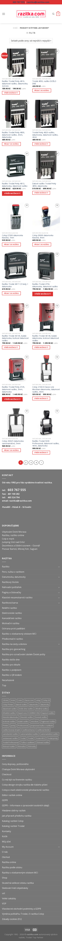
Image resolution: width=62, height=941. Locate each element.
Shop (4, 877)
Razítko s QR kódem (12, 675)
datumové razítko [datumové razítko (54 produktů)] (10, 708)
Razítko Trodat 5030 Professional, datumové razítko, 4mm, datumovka (45, 443)
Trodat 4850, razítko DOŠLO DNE (44, 82)
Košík (4, 836)
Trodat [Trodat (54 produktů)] (22, 738)
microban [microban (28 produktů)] (34, 721)
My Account (8, 846)
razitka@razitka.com (38, 2)
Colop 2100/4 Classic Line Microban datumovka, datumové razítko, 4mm (46, 389)
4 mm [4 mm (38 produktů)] (13, 700)
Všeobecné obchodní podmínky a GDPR (21, 908)
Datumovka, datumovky (14, 576)
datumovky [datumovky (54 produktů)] (45, 704)
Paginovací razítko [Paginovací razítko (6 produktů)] (48, 721)
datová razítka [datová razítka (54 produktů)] (21, 704)
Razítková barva (10, 602)
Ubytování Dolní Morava (14, 531)
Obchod (6, 857)
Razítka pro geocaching (13, 649)
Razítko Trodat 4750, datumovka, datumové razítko (45, 285)
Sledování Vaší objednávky (15, 888)
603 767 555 (19, 2)
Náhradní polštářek (11, 587)
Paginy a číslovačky (11, 592)
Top (4, 685)
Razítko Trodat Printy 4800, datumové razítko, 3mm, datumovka (13, 134)
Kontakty (6, 831)
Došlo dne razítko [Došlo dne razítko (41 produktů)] (26, 708)
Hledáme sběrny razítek (14, 810)
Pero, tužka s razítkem (13, 571)
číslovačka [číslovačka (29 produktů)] (22, 746)
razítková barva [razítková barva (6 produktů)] (28, 730)
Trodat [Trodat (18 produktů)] (30, 738)
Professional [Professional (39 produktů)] (23, 725)
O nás (5, 851)
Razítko (5, 566)
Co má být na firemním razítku (17, 779)
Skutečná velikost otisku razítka (18, 882)
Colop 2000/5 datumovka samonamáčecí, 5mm (13, 442)
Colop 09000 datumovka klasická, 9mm (42, 236)
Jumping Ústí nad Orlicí (13, 542)
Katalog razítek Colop (12, 820)
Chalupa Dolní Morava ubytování (18, 769)
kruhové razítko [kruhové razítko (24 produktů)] (9, 721)
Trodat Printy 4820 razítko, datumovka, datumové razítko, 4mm (45, 134)
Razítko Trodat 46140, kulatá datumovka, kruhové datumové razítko (45, 338)
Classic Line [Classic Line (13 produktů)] (29, 700)
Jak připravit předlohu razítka (16, 815)
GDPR (5, 800)
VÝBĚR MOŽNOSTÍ (12, 193)
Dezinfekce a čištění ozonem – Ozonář (21, 545)
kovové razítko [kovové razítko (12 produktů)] (41, 717)
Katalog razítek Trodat (13, 826)
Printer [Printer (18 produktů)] (5, 725)
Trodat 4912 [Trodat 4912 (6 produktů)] (40, 738)
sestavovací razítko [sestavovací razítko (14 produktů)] (10, 738)
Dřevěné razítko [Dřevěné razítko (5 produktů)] (9, 713)
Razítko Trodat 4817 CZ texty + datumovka (15, 285)
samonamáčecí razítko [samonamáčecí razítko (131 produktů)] (29, 734)
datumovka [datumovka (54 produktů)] (33, 704)
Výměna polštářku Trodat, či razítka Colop (23, 913)
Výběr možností (11, 93)
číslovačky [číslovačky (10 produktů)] (32, 746)
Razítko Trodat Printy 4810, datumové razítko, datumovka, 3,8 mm (15, 83)
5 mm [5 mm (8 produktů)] (20, 700)
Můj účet (6, 841)
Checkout (6, 774)
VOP (4, 903)
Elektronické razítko (12, 613)
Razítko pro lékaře (11, 664)
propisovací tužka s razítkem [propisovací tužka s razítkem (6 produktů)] (41, 725)
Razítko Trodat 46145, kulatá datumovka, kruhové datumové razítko (15, 338)
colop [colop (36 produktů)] (38, 700)
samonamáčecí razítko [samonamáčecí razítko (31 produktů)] (49, 734)
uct (3, 893)
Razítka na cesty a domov (14, 644)
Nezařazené (8, 680)
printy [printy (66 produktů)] (13, 725)
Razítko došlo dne (11, 659)
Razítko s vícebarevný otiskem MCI (19, 633)
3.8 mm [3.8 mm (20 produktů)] (5, 700)
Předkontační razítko (12, 638)
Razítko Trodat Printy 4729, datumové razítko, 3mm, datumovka (13, 389)
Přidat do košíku (41, 90)
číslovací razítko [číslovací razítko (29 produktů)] (9, 746)
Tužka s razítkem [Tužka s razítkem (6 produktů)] (27, 742)
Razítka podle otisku (12, 867)
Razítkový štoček (10, 582)
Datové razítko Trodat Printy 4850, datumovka (44, 184)
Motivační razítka (10, 623)
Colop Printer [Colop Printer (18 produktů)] (8, 704)
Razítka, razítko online (13, 535)
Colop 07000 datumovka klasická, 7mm (12, 236)
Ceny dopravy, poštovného (15, 764)
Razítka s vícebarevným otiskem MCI (20, 872)
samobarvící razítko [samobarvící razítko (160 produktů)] (10, 734)
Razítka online (9, 862)
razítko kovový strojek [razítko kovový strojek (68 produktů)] (11, 730)
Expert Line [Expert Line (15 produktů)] (22, 713)
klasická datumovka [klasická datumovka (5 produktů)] (10, 717)
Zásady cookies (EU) (12, 919)
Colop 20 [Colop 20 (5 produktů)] (46, 700)
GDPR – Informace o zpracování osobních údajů (25, 805)
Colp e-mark (8, 538)
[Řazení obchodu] (31, 40)
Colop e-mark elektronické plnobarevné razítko (25, 789)
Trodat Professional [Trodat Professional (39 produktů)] (11, 742)
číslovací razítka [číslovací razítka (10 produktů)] (43, 742)
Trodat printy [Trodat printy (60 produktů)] (52, 738)
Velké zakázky (9, 898)
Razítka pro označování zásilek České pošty (23, 654)
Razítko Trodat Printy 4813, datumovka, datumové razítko (14, 184)
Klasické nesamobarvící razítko (17, 597)
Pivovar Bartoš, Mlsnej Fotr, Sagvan (19, 548)
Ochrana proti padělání (13, 628)
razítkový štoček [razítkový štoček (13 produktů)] (43, 730)
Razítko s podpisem (11, 669)
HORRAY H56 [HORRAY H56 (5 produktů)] (34, 713)
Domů (15, 28)
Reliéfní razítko (9, 607)
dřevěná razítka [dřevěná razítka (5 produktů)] (42, 708)
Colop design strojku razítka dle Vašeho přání (24, 784)
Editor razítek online (12, 795)
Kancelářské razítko (12, 618)
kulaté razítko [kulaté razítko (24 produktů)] (23, 721)
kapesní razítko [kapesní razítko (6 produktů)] (48, 713)
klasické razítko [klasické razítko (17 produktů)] (27, 717)
